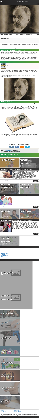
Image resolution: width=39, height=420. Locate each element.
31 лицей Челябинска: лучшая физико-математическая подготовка (27, 187)
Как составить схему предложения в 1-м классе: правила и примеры (16, 220)
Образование (2, 166)
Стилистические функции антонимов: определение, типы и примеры (7, 187)
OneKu (4, 1)
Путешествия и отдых (4, 253)
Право (2, 257)
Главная (18, 1)
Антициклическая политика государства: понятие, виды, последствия (16, 169)
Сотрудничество (16, 410)
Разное (2, 256)
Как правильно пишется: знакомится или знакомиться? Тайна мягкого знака (21, 66)
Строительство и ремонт (5, 251)
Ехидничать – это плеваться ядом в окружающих (6, 211)
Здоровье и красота (4, 255)
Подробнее (36, 181)
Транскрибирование (6, 42)
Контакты (26, 1)
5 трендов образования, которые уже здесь (8, 160)
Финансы (2, 252)
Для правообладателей (17, 412)
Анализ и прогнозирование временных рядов (25, 211)
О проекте (22, 1)
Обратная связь (3, 411)
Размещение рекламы (17, 411)
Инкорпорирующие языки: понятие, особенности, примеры (14, 195)
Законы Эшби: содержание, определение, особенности (24, 161)
